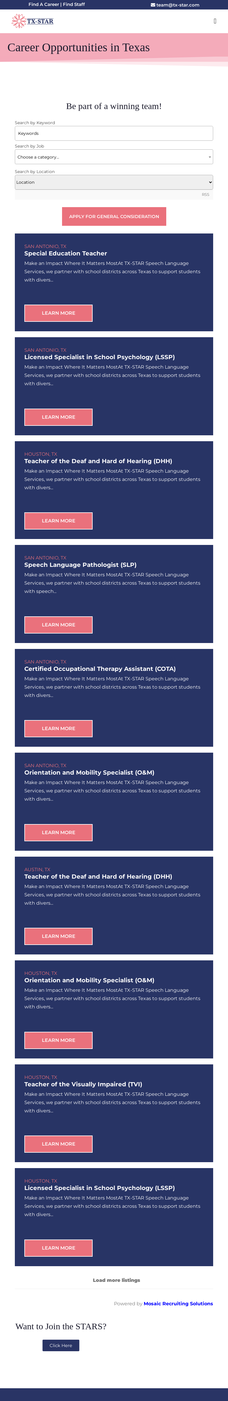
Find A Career (43, 4)
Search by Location (35, 173)
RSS (205, 196)
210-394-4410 (68, 1337)
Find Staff (74, 4)
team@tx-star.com (175, 5)
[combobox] (114, 158)
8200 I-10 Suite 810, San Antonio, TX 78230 (167, 1337)
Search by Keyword (35, 122)
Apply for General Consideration (114, 218)
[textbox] (114, 159)
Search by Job (29, 148)
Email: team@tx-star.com (60, 1346)
